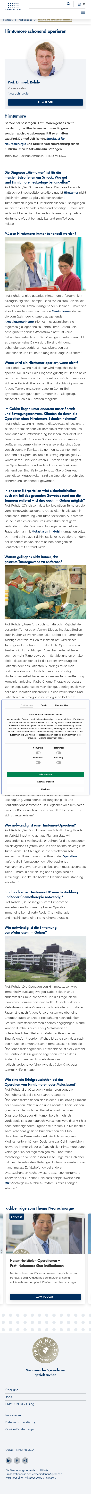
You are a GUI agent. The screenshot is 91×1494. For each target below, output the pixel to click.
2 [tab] (21, 1301)
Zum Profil (45, 102)
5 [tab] (35, 1301)
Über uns (11, 1390)
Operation (70, 856)
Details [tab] (44, 705)
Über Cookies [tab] (61, 705)
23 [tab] (60, 1306)
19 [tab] (40, 1306)
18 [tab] (35, 1306)
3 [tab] (25, 1301)
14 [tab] (16, 1306)
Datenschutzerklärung (20, 1422)
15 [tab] (21, 1306)
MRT (8, 1183)
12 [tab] (70, 1301)
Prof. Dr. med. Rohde (24, 82)
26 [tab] (74, 1306)
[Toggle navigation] (80, 13)
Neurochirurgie (18, 93)
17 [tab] (30, 1306)
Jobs (8, 1397)
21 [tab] (50, 1306)
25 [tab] (70, 1306)
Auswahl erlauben (45, 782)
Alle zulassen (45, 774)
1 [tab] (16, 1301)
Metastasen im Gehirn (47, 531)
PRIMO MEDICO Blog (19, 1404)
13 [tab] (74, 1301)
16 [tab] (25, 1306)
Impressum (13, 1415)
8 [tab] (50, 1301)
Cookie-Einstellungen (20, 1429)
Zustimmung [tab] (27, 705)
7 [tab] (45, 1301)
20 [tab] (45, 1306)
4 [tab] (30, 1301)
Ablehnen (45, 789)
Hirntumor (71, 192)
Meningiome (61, 311)
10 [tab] (60, 1301)
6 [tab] (40, 1301)
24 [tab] (65, 1306)
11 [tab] (65, 1301)
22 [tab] (55, 1306)
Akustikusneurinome (19, 321)
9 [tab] (55, 1301)
